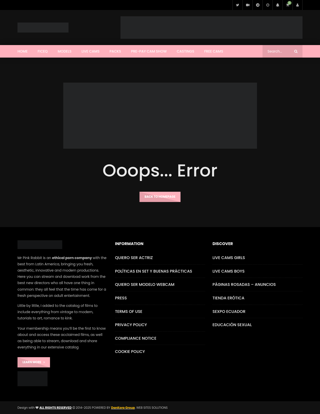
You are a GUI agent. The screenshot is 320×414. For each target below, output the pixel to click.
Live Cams (91, 51)
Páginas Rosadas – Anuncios (244, 284)
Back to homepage (160, 196)
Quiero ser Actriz (134, 258)
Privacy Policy (131, 325)
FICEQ (43, 51)
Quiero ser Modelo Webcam (144, 284)
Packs (115, 51)
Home (23, 51)
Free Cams (213, 51)
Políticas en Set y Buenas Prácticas (153, 271)
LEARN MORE (33, 362)
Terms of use (128, 311)
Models (65, 51)
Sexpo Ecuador (229, 311)
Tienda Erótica (228, 298)
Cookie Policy (130, 351)
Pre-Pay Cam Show (149, 51)
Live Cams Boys (228, 271)
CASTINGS (185, 51)
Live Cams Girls (228, 258)
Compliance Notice (135, 338)
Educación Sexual (232, 325)
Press (121, 298)
